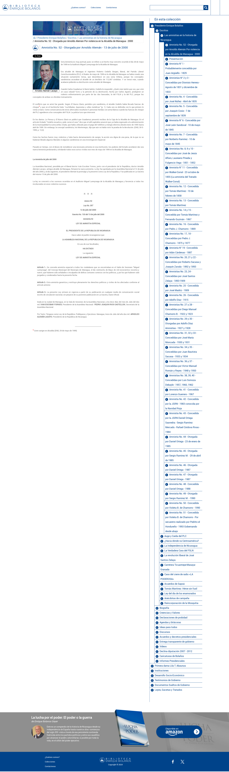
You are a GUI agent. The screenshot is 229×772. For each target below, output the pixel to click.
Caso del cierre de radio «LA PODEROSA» (176, 577)
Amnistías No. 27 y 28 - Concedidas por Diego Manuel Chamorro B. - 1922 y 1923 (180, 309)
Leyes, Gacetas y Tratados (168, 689)
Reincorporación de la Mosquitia (181, 603)
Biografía (164, 607)
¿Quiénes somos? (78, 7)
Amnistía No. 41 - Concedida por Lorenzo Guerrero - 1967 (182, 392)
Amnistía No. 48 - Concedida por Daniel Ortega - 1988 (182, 486)
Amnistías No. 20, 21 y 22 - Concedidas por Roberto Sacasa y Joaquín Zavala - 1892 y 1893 (183, 262)
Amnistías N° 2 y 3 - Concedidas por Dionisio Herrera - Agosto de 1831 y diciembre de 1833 (182, 84)
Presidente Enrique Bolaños (51, 37)
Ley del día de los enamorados (180, 593)
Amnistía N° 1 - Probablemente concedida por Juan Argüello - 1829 (181, 68)
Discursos (165, 632)
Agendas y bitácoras (170, 622)
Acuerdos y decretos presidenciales (178, 636)
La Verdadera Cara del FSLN (178, 550)
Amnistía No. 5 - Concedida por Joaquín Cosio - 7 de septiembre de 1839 (181, 111)
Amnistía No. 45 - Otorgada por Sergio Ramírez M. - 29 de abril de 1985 (183, 455)
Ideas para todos (168, 627)
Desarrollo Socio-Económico (169, 675)
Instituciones (161, 670)
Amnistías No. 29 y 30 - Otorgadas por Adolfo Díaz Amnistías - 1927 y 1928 (179, 323)
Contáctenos (111, 7)
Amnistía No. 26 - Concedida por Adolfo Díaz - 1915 (182, 297)
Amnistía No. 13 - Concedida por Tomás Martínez (182, 203)
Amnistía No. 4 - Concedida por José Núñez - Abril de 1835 (181, 99)
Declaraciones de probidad (173, 617)
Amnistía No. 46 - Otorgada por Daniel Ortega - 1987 (181, 467)
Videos (163, 646)
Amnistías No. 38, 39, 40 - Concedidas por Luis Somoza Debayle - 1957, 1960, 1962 (180, 380)
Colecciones (96, 7)
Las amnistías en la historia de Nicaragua (100, 37)
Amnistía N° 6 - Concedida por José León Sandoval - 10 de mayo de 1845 (182, 125)
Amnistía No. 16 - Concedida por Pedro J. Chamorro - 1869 (182, 226)
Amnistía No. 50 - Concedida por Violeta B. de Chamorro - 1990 (182, 505)
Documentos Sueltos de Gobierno (172, 685)
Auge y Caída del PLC (175, 536)
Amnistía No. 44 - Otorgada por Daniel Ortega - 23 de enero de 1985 (182, 441)
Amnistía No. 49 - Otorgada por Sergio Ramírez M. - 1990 (181, 496)
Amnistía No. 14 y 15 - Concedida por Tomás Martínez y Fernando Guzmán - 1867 (182, 214)
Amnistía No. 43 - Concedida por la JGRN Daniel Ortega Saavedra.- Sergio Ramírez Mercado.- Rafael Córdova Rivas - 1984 (182, 423)
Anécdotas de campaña (176, 598)
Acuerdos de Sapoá (174, 583)
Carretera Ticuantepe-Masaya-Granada (178, 567)
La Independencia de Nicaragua (180, 545)
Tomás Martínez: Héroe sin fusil (180, 588)
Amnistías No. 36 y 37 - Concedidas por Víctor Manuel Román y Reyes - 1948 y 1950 (181, 366)
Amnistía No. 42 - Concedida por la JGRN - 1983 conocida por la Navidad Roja (182, 403)
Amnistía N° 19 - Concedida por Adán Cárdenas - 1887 (181, 250)
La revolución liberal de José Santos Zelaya (177, 558)
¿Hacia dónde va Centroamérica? (181, 540)
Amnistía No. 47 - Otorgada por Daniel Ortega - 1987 (181, 477)
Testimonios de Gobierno (167, 680)
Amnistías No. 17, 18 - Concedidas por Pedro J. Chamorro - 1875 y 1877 (178, 238)
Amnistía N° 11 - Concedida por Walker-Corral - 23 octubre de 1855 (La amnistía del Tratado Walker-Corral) (182, 174)
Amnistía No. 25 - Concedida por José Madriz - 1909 (182, 288)
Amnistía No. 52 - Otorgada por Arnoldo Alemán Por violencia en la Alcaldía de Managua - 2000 (182, 49)
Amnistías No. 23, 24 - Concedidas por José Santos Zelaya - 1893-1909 (180, 276)
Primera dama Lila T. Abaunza (170, 665)
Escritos (72, 37)
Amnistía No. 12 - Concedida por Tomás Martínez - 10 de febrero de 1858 (182, 191)
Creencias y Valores (170, 612)
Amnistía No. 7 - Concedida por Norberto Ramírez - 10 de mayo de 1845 (181, 139)
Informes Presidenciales (172, 660)
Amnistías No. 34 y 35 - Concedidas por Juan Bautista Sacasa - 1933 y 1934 (181, 351)
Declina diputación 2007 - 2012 (176, 651)
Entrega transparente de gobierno (177, 641)
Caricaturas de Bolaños (172, 656)
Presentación (176, 58)
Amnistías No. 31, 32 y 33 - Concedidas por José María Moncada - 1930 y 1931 (181, 337)
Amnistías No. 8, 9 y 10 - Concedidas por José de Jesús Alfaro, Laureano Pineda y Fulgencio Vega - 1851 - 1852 (181, 155)
